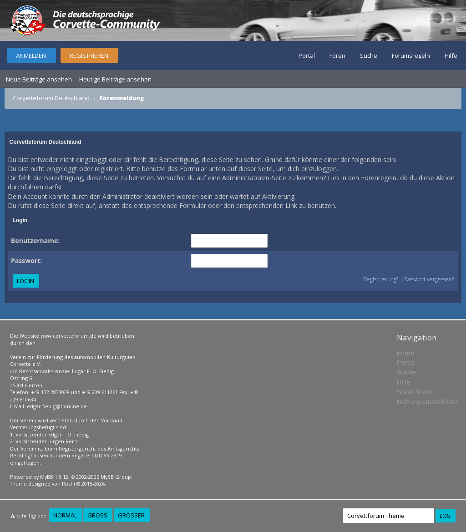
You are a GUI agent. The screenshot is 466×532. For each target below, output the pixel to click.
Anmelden (31, 55)
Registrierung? (380, 279)
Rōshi (68, 483)
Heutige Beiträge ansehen (115, 79)
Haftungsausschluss (427, 401)
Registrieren (89, 55)
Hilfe (451, 55)
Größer (131, 515)
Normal (65, 515)
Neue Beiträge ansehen (39, 79)
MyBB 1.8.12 (54, 476)
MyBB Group (116, 476)
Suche (368, 55)
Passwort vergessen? (429, 279)
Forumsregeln (411, 55)
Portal (307, 55)
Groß (97, 515)
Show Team (414, 391)
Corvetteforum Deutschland (51, 98)
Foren (337, 55)
